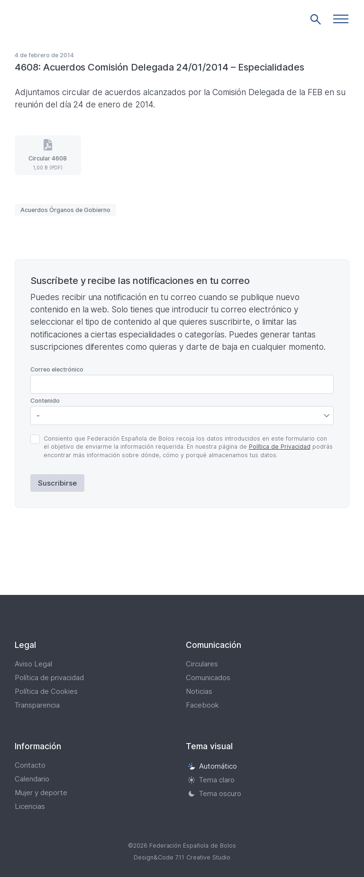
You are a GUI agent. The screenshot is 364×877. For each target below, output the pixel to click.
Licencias (30, 806)
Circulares (202, 663)
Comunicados (208, 677)
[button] (340, 19)
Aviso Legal (33, 663)
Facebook (202, 704)
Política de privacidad (49, 677)
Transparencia (37, 704)
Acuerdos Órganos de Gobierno (65, 209)
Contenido (45, 400)
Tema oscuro (214, 793)
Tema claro (211, 780)
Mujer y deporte (41, 792)
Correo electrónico (56, 369)
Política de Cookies (46, 691)
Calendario (32, 778)
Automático (212, 766)
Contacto (30, 765)
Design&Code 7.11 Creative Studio (182, 857)
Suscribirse (57, 482)
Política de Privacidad (279, 446)
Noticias (199, 691)
